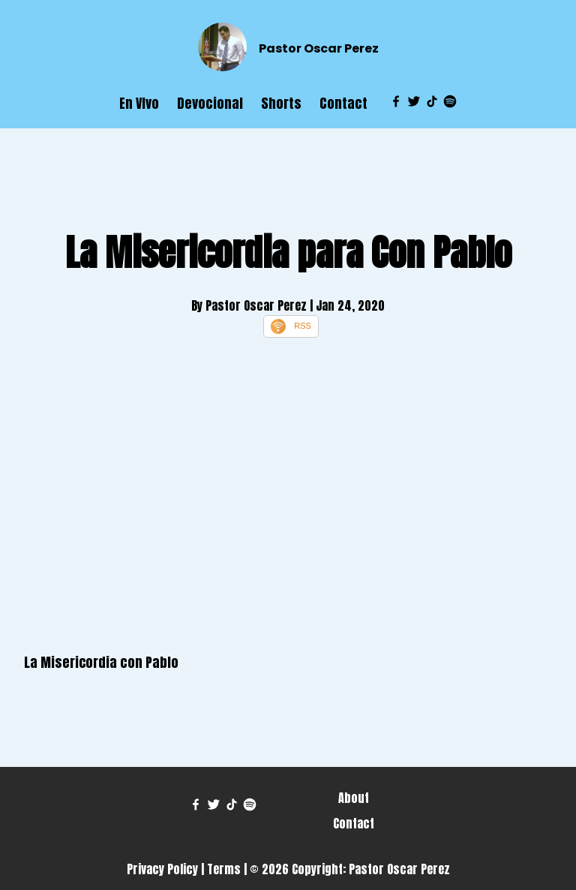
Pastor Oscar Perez (319, 48)
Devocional (210, 103)
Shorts (281, 103)
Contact (344, 103)
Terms (224, 869)
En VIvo (139, 103)
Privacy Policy (162, 869)
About (353, 798)
